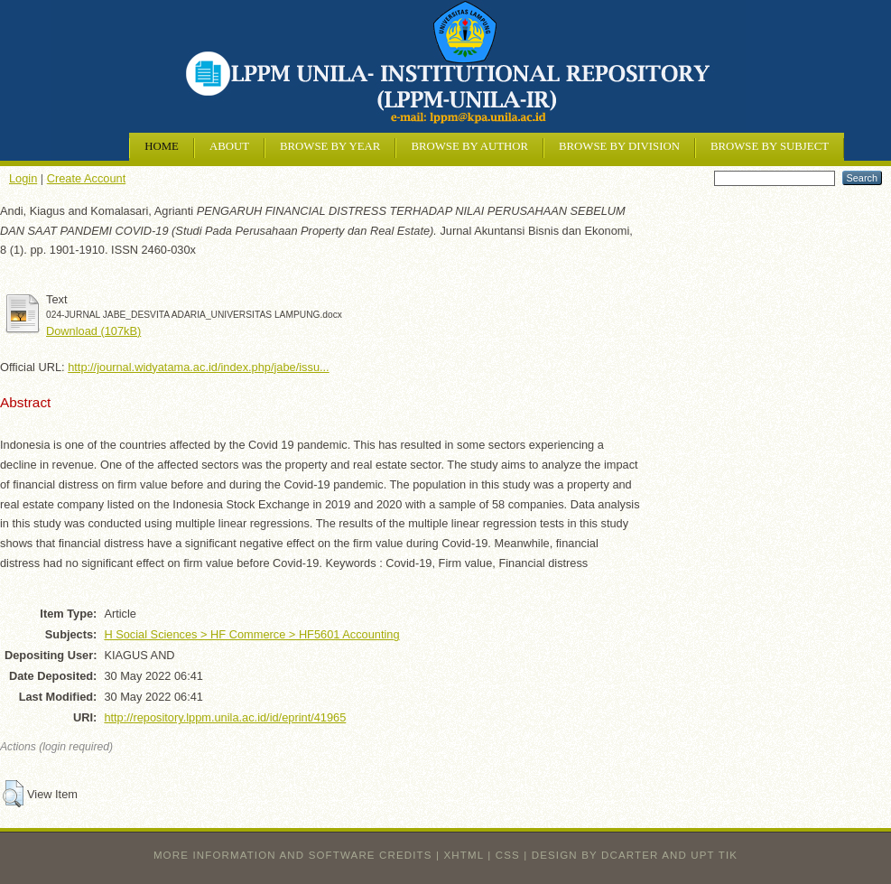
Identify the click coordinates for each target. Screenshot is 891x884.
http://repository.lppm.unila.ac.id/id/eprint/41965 (225, 717)
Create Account (86, 178)
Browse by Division (619, 146)
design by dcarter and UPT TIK (635, 855)
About (229, 146)
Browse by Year (330, 146)
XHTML (464, 855)
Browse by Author (469, 146)
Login (23, 178)
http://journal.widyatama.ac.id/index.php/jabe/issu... (198, 367)
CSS (508, 855)
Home (161, 146)
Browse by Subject (769, 146)
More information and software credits (292, 855)
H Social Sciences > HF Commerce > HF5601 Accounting (251, 634)
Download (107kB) (93, 331)
